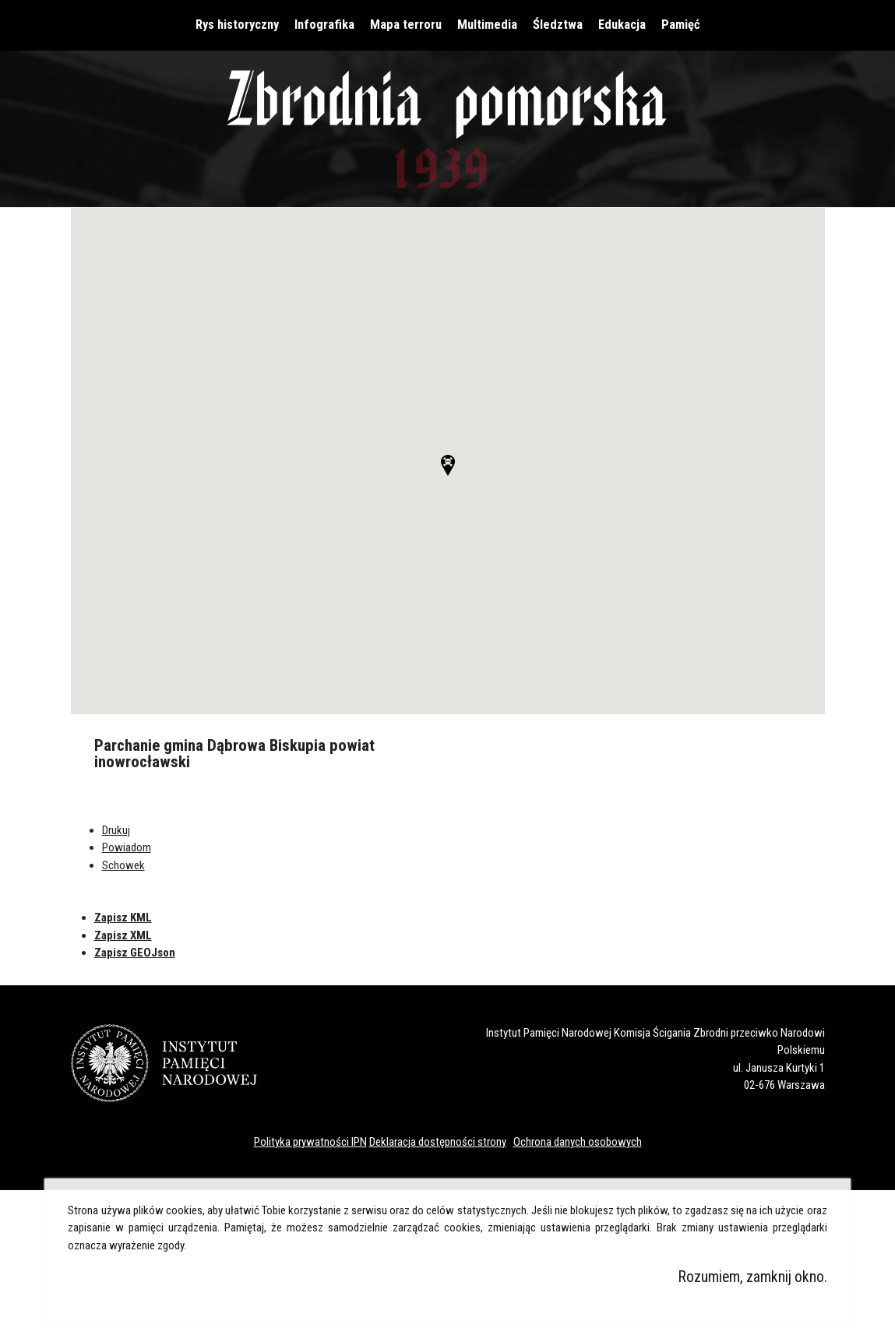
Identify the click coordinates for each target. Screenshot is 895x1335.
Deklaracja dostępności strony (437, 1142)
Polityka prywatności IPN (310, 1142)
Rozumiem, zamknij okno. (752, 1277)
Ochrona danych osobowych (577, 1142)
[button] (448, 465)
